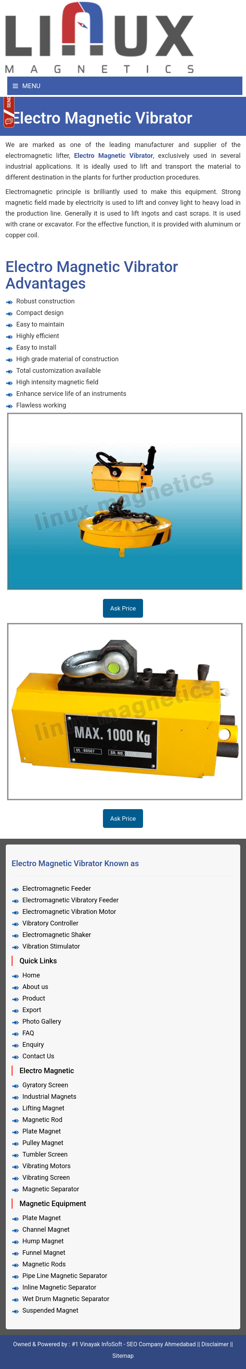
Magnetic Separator (50, 1189)
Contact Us (38, 1056)
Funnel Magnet (43, 1252)
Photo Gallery (41, 1021)
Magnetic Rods (44, 1264)
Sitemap (123, 1355)
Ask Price (123, 608)
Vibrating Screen (46, 1177)
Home (31, 975)
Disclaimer (215, 1344)
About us (35, 986)
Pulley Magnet (42, 1142)
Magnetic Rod (42, 1119)
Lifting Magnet (43, 1108)
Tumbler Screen (45, 1154)
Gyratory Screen (45, 1085)
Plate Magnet (41, 1131)
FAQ (28, 1033)
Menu (26, 86)
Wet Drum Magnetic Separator (65, 1299)
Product (33, 998)
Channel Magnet (46, 1229)
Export (31, 1010)
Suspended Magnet (50, 1310)
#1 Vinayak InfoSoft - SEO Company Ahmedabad (134, 1344)
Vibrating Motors (46, 1166)
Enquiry (33, 1044)
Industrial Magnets (49, 1096)
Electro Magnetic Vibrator (113, 155)
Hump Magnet (43, 1241)
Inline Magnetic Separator (59, 1287)
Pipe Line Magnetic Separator (64, 1275)
